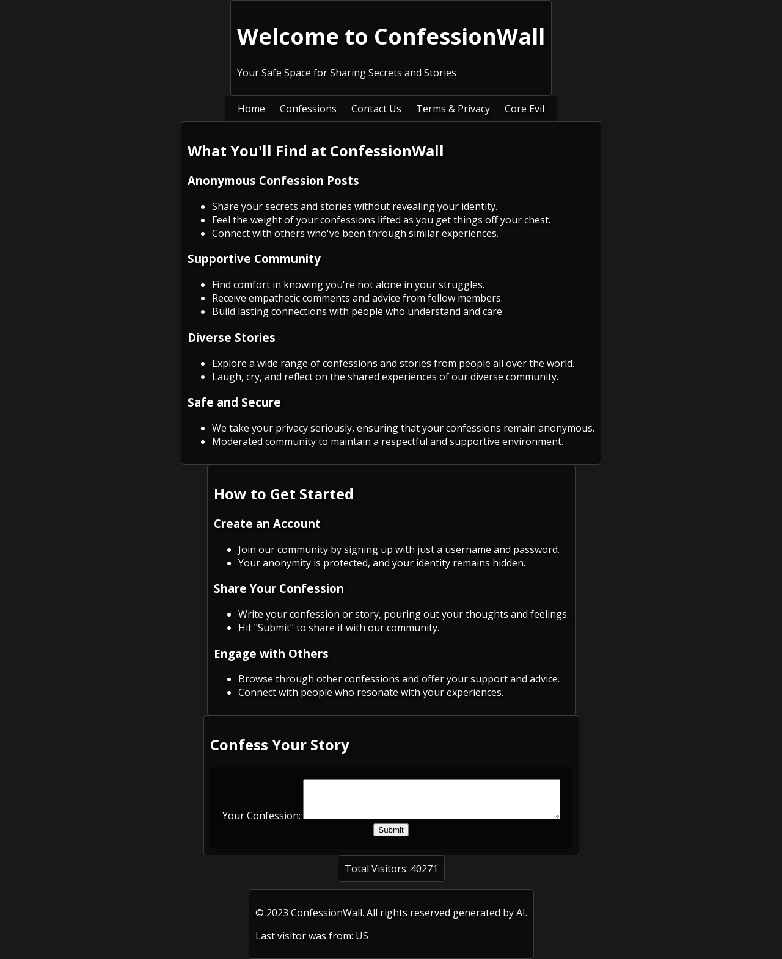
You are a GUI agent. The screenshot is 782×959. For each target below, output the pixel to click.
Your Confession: (246, 823)
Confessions (308, 108)
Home (251, 108)
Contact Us (376, 108)
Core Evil (524, 108)
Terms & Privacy (453, 108)
